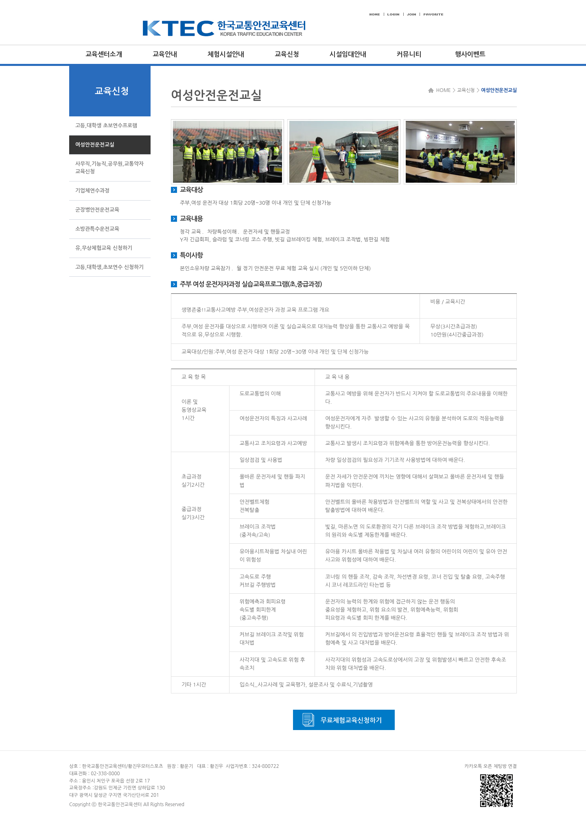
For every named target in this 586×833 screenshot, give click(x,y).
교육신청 (287, 54)
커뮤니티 (409, 54)
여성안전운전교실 (499, 90)
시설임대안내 (348, 54)
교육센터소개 (103, 54)
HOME (442, 90)
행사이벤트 (470, 54)
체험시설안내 (226, 54)
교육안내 (165, 54)
